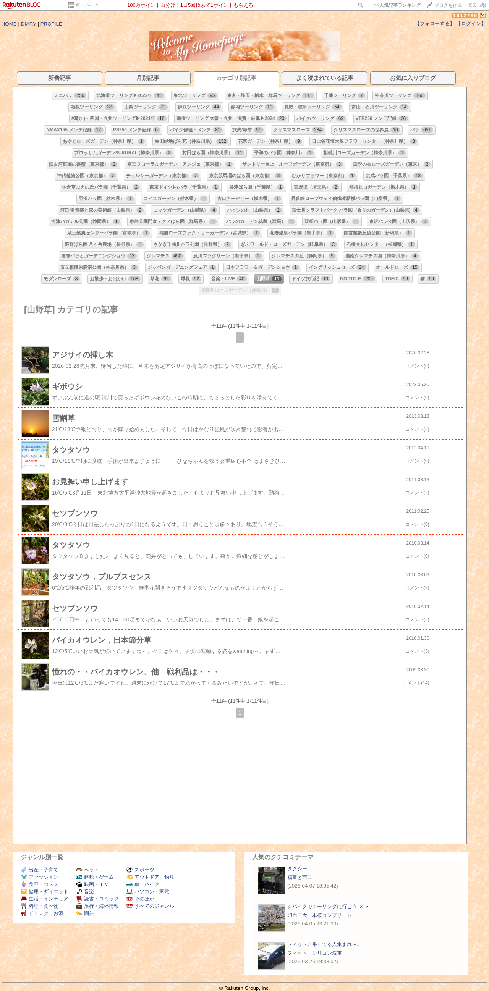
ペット (87, 870)
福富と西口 (299, 877)
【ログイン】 (471, 23)
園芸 (85, 913)
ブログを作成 (448, 5)
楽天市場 (477, 5)
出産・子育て (39, 870)
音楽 (85, 891)
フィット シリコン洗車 (314, 953)
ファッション (39, 877)
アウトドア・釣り (150, 877)
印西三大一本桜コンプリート (319, 915)
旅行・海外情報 (97, 906)
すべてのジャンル (150, 906)
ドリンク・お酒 (42, 913)
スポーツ (140, 870)
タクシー (297, 868)
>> (397, 5)
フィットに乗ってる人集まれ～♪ (323, 944)
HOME (9, 24)
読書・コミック (97, 899)
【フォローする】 (435, 23)
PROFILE (51, 24)
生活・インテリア (44, 899)
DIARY (28, 24)
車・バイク (87, 5)
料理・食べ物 (39, 906)
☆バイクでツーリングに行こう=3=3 (327, 906)
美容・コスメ (39, 884)
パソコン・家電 (147, 891)
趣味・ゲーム (95, 877)
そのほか (140, 899)
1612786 (465, 15)
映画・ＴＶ (92, 884)
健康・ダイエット (44, 891)
